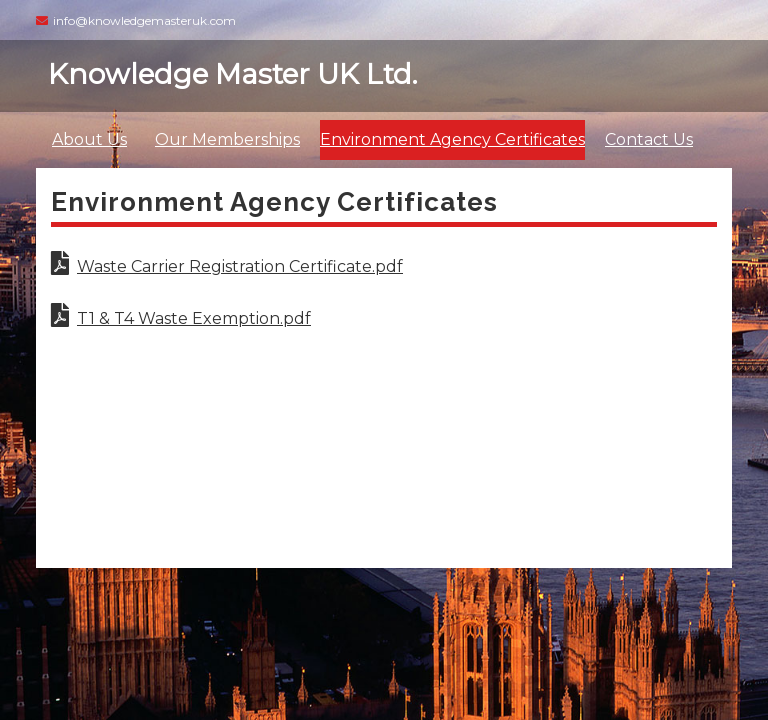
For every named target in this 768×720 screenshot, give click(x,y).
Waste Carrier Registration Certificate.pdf (227, 266)
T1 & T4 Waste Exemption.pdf (181, 318)
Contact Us (649, 139)
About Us (89, 139)
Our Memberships (227, 139)
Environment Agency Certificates (452, 139)
